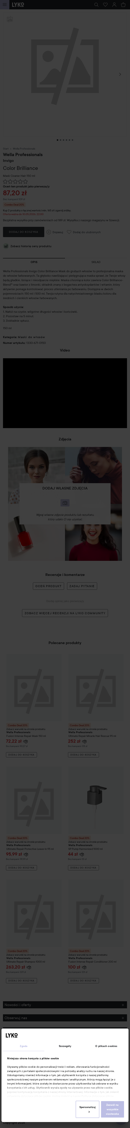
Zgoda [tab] (23, 1046)
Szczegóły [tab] (65, 1046)
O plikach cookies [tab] (106, 1046)
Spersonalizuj (87, 1109)
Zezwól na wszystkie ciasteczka (112, 1109)
